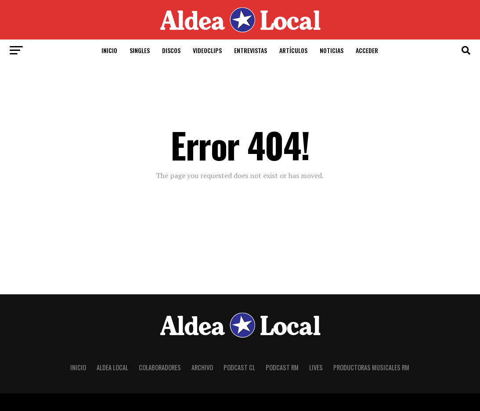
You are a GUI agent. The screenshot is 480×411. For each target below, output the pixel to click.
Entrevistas (250, 50)
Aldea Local (112, 367)
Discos (171, 50)
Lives (316, 367)
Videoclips (207, 50)
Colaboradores (160, 367)
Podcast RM (282, 367)
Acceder (367, 50)
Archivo (202, 367)
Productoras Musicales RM (371, 367)
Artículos (293, 50)
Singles (140, 50)
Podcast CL (239, 367)
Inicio (109, 50)
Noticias (331, 50)
